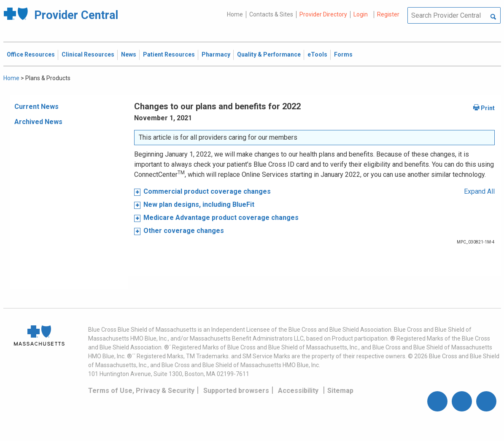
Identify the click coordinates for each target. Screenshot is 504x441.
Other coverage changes (183, 231)
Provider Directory (323, 14)
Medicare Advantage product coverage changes (221, 218)
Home (235, 14)
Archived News (38, 122)
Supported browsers (236, 391)
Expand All (479, 191)
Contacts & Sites (271, 14)
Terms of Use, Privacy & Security (141, 391)
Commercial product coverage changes (207, 191)
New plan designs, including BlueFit (198, 204)
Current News (36, 107)
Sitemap (340, 391)
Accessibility (298, 391)
